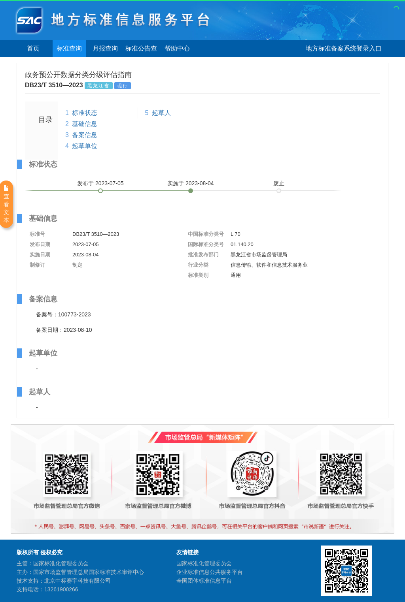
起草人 (161, 112)
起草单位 (84, 146)
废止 (278, 183)
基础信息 (84, 123)
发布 (100, 183)
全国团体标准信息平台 (204, 581)
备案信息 (84, 135)
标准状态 (84, 112)
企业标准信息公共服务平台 (209, 572)
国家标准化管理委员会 (204, 563)
